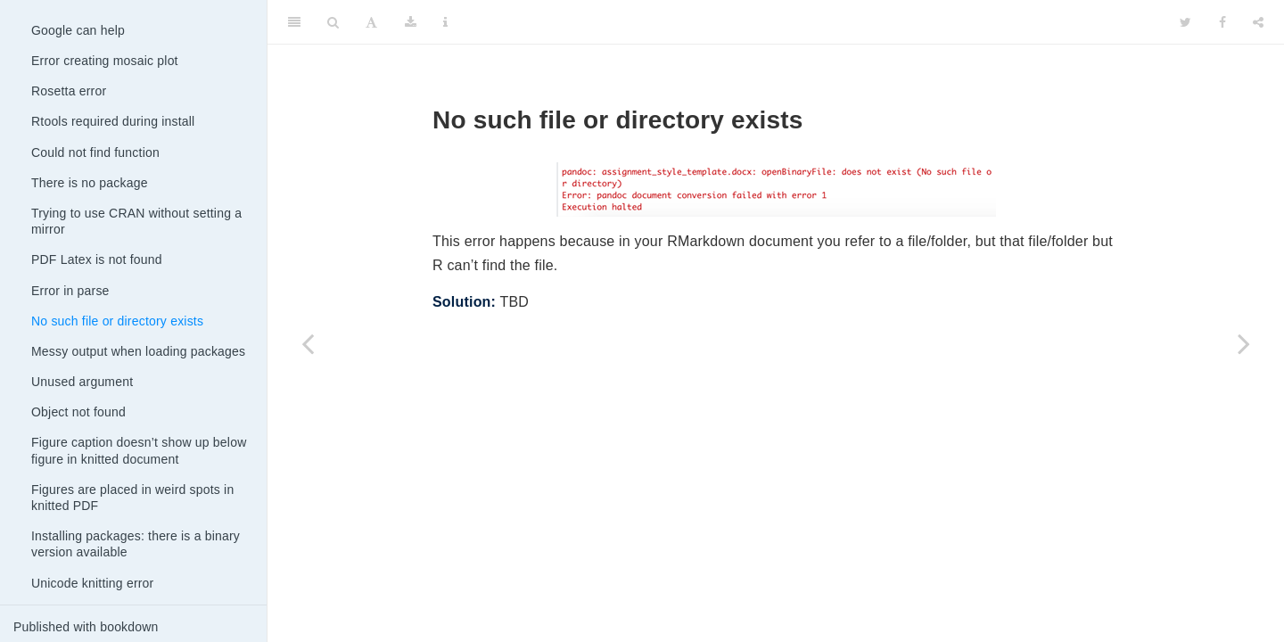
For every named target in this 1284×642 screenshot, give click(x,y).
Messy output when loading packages (138, 351)
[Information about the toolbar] (445, 22)
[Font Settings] (371, 22)
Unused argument (82, 381)
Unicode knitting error (92, 583)
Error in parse (70, 291)
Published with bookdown (86, 627)
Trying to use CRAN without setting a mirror (136, 221)
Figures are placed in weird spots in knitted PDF (132, 497)
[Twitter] (1185, 22)
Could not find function (95, 152)
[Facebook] (1222, 22)
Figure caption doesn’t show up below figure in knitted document (138, 450)
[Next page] (1244, 343)
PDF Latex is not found (96, 259)
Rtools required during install (112, 121)
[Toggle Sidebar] (294, 22)
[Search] (333, 22)
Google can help (78, 30)
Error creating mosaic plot (104, 61)
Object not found (78, 412)
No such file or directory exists (117, 321)
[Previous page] (308, 343)
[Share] (1258, 22)
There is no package (89, 183)
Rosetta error (68, 91)
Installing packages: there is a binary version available (135, 544)
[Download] (410, 22)
